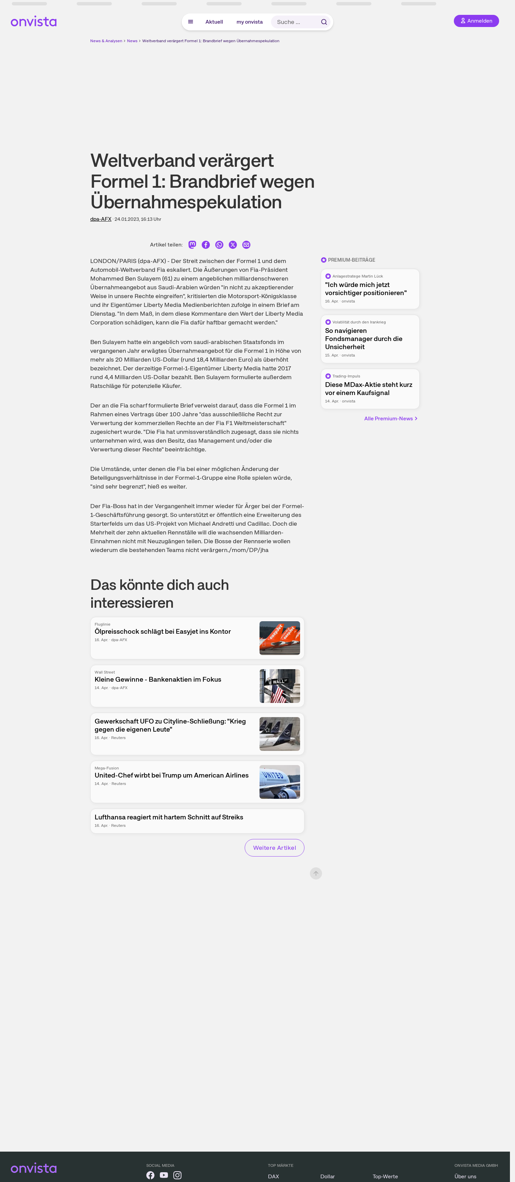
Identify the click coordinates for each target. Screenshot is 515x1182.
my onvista (250, 21)
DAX (273, 1176)
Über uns (465, 1176)
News (132, 41)
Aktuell (214, 21)
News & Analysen (106, 41)
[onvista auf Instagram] (177, 1176)
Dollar (327, 1176)
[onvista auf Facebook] (150, 1176)
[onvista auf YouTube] (164, 1176)
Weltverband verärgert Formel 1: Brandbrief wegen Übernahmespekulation (210, 41)
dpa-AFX (101, 218)
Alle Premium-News (391, 418)
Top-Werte (385, 1176)
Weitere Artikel (274, 847)
